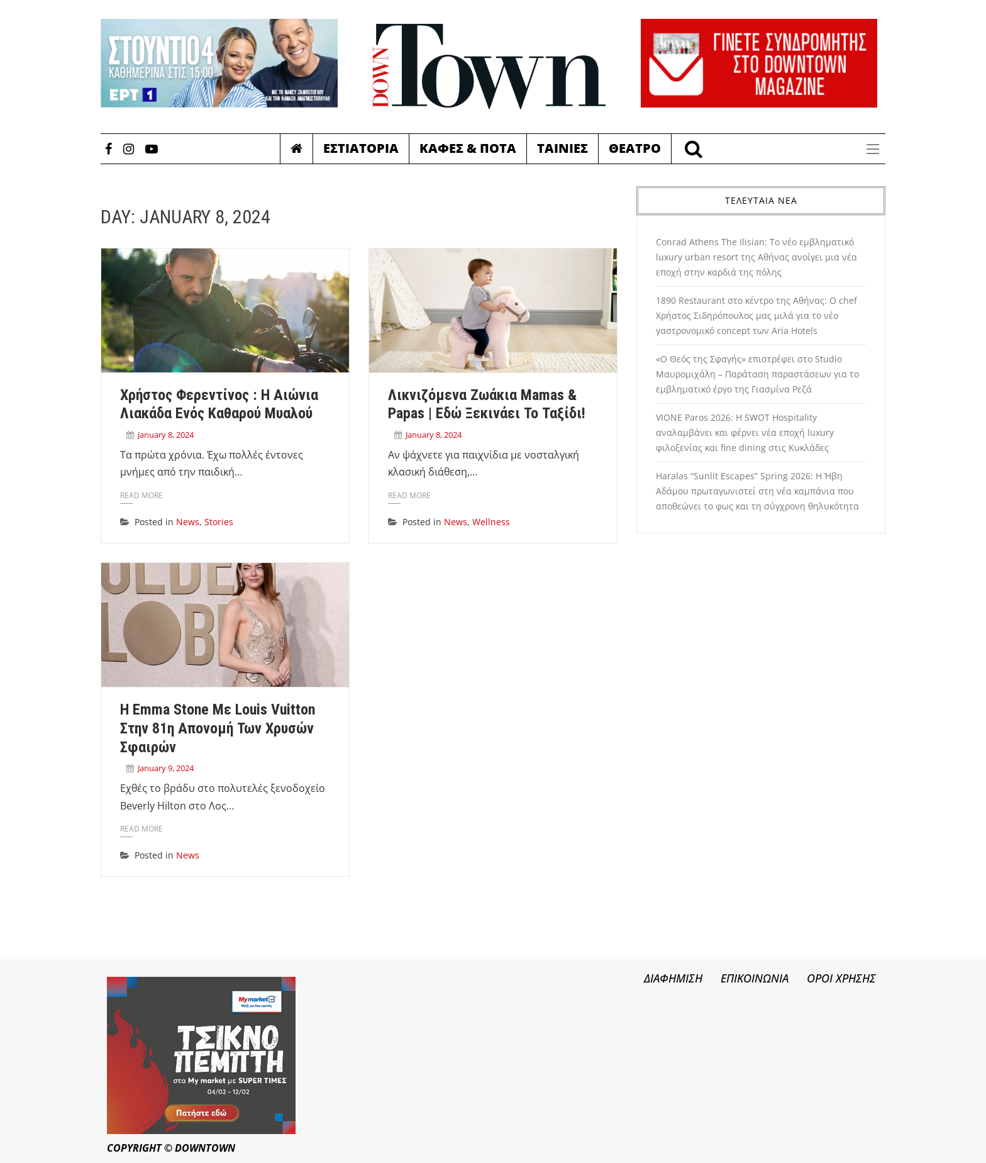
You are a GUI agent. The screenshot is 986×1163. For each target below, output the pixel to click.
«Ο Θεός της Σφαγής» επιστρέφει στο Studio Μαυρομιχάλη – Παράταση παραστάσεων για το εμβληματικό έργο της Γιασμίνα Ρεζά (757, 374)
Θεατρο (635, 148)
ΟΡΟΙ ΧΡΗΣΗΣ (841, 978)
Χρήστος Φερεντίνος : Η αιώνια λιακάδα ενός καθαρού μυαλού (219, 404)
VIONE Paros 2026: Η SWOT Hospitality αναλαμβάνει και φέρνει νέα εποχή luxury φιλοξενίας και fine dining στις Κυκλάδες (745, 432)
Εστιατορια (361, 148)
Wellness (491, 522)
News (187, 522)
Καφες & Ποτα (467, 148)
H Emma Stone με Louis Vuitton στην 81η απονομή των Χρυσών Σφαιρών (217, 728)
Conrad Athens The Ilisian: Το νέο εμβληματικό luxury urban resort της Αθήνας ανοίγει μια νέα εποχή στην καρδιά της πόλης (756, 257)
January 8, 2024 (166, 434)
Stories (218, 522)
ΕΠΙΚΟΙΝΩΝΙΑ (755, 978)
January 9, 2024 (166, 768)
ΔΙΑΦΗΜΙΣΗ (673, 978)
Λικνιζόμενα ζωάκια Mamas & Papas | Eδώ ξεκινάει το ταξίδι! (486, 404)
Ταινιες (562, 148)
